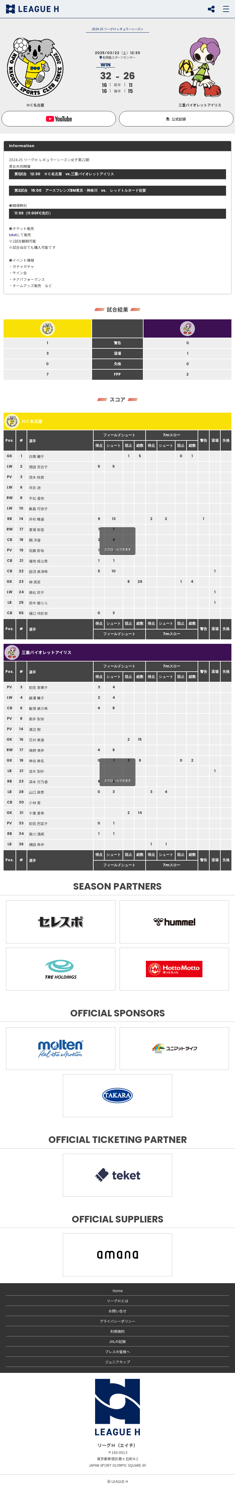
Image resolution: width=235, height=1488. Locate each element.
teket (13, 234)
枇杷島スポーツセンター (119, 57)
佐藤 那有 (36, 550)
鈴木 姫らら (38, 602)
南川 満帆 (36, 833)
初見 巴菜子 (38, 823)
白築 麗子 (36, 456)
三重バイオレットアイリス (37, 652)
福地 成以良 (38, 560)
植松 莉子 (36, 592)
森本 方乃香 (38, 781)
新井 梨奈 (36, 718)
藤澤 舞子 (36, 697)
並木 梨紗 (36, 771)
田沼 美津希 (38, 571)
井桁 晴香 (36, 519)
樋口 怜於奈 (38, 613)
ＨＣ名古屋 (23, 421)
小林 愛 (35, 802)
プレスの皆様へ (117, 1351)
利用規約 (117, 1331)
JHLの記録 (117, 1341)
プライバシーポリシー (117, 1321)
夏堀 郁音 (36, 529)
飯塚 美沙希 (38, 708)
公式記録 (179, 118)
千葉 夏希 (36, 812)
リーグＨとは (117, 1300)
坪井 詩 (35, 487)
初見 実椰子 (38, 687)
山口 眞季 (36, 792)
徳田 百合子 (38, 466)
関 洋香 (35, 539)
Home (118, 1290)
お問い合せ (117, 1310)
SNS (211, 9)
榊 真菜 (35, 581)
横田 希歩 (36, 844)
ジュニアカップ (117, 1361)
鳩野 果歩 (36, 750)
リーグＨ (32, 8)
